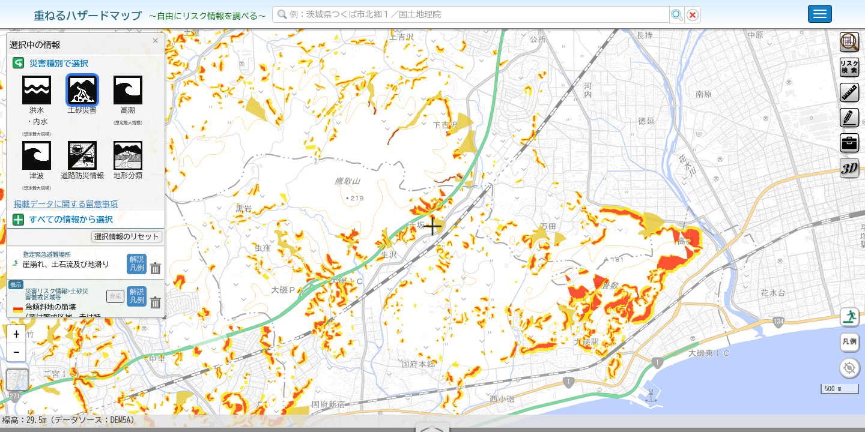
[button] (16, 365)
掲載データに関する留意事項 (66, 204)
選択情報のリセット (126, 236)
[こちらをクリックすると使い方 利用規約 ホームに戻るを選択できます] (820, 14)
